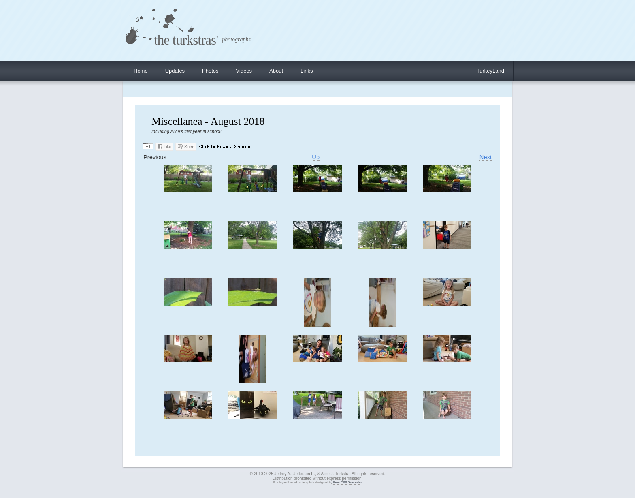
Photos (210, 71)
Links (306, 71)
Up (316, 157)
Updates (175, 71)
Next (485, 157)
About (276, 71)
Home (141, 71)
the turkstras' (186, 39)
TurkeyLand (490, 71)
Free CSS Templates (347, 482)
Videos (244, 71)
